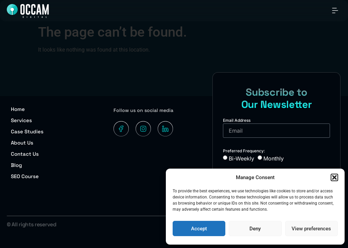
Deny (255, 229)
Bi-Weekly (241, 158)
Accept (199, 229)
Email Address (236, 120)
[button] (334, 177)
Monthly (273, 158)
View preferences (311, 229)
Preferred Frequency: (244, 150)
